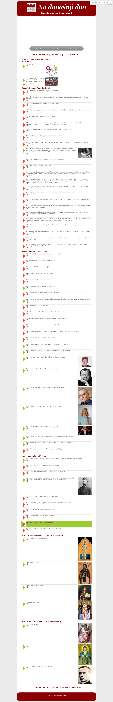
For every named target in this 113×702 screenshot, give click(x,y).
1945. (27, 148)
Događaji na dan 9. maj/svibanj (36, 88)
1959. (27, 502)
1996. (27, 225)
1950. (27, 179)
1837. (27, 260)
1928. (27, 305)
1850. (27, 465)
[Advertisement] (56, 33)
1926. (27, 129)
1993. (27, 212)
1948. (27, 172)
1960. (27, 193)
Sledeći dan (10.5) (73, 55)
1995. (27, 218)
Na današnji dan (61, 695)
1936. (27, 142)
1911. (27, 123)
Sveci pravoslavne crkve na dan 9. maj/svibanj (42, 535)
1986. (27, 522)
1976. (27, 199)
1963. (27, 406)
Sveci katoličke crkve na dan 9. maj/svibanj (41, 621)
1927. (27, 135)
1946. (27, 165)
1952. (27, 186)
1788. (27, 103)
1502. (27, 97)
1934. (27, 312)
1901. (27, 116)
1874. (27, 273)
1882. (27, 279)
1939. (27, 325)
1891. (27, 286)
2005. (27, 528)
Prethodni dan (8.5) (41, 55)
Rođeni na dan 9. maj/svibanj (35, 251)
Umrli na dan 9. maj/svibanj (34, 456)
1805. (27, 458)
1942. (27, 331)
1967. (27, 426)
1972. (27, 436)
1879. (27, 471)
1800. (27, 254)
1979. (27, 442)
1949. (27, 350)
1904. (27, 478)
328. (27, 90)
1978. (27, 205)
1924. (27, 292)
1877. (27, 110)
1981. (27, 515)
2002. (27, 244)
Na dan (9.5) (57, 55)
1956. (27, 369)
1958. (27, 387)
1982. (27, 449)
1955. (27, 357)
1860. (27, 267)
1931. (27, 496)
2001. (27, 231)
